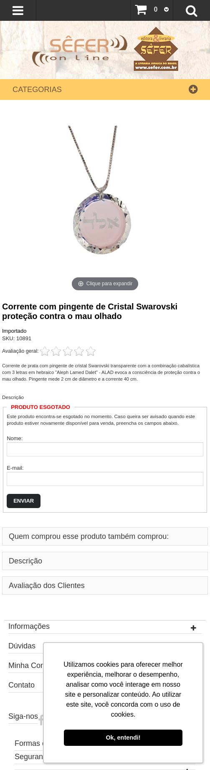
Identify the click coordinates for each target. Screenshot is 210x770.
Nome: (15, 438)
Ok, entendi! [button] (123, 737)
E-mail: (15, 468)
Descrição (13, 397)
